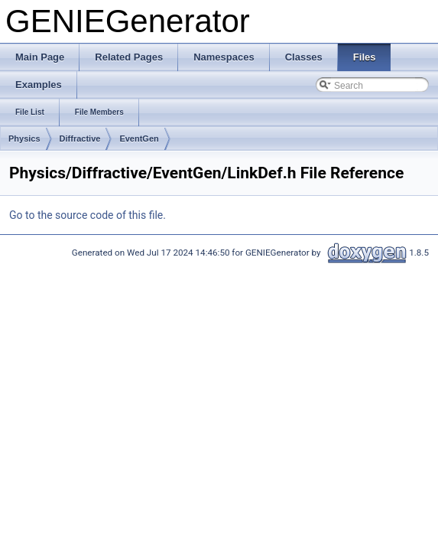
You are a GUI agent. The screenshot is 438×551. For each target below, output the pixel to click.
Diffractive (80, 138)
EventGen (138, 138)
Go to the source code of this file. (87, 215)
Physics (24, 138)
